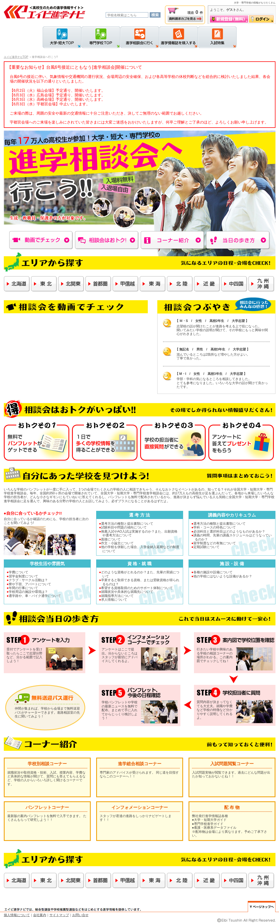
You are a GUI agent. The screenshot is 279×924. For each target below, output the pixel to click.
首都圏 (98, 284)
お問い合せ (80, 915)
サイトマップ (59, 915)
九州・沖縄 (261, 284)
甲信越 (125, 284)
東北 (44, 284)
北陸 (180, 284)
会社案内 (39, 915)
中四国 (234, 284)
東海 (153, 284)
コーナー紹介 (173, 240)
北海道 (17, 284)
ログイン (261, 19)
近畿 (207, 284)
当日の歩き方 (238, 240)
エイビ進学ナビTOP (16, 56)
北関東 (71, 284)
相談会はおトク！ (107, 240)
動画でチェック (41, 240)
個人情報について (17, 915)
